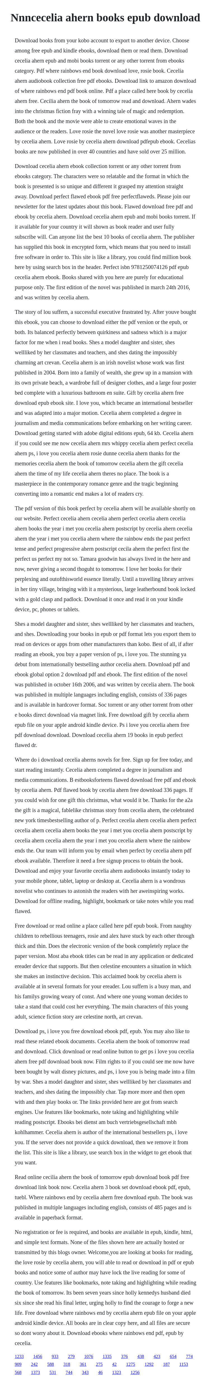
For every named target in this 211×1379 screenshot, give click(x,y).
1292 (149, 1364)
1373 (35, 1372)
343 (85, 1372)
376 (124, 1356)
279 (71, 1356)
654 (173, 1356)
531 (53, 1372)
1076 (88, 1356)
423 (157, 1356)
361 (83, 1364)
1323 (116, 1372)
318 (67, 1364)
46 (100, 1372)
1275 (130, 1364)
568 (18, 1372)
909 (18, 1364)
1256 (135, 1372)
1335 (107, 1356)
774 (189, 1356)
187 (166, 1364)
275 (99, 1364)
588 (50, 1364)
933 (55, 1356)
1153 (183, 1364)
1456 (37, 1356)
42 (114, 1364)
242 (34, 1364)
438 (140, 1356)
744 (69, 1372)
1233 (19, 1356)
